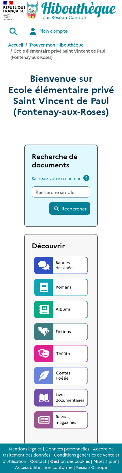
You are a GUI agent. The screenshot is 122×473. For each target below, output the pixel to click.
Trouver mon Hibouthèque (56, 45)
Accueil (15, 45)
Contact (38, 461)
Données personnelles (67, 449)
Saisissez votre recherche (56, 178)
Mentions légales (25, 449)
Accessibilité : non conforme (43, 467)
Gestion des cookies (70, 461)
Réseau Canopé (91, 467)
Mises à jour (105, 461)
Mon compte (48, 31)
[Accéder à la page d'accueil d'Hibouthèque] (71, 10)
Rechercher (70, 208)
